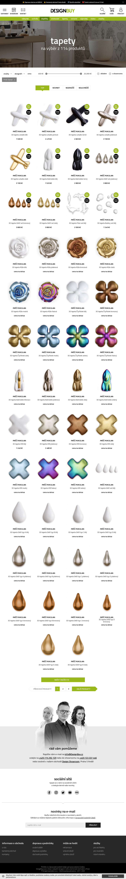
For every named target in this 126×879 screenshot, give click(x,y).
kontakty (5, 854)
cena (29, 73)
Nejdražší (70, 87)
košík (112, 11)
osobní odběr (38, 847)
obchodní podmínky (40, 854)
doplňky (44, 18)
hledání (102, 14)
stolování (55, 18)
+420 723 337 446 (88, 758)
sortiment (5, 14)
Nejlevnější (84, 87)
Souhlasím (113, 876)
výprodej (84, 18)
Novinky (56, 87)
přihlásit (120, 14)
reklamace (67, 847)
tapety (20, 24)
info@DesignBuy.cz (74, 754)
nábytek (25, 18)
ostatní (74, 18)
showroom (14, 14)
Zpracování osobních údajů (85, 817)
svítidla (35, 18)
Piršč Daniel (8, 79)
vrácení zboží (68, 850)
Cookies (82, 867)
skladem (104, 73)
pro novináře (98, 850)
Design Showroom (70, 761)
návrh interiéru (99, 854)
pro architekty (99, 847)
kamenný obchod (9, 850)
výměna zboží (68, 854)
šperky (65, 18)
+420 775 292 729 (47, 758)
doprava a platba (40, 850)
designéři (18, 74)
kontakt (23, 14)
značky (101, 18)
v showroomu (117, 73)
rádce (93, 18)
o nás (4, 847)
